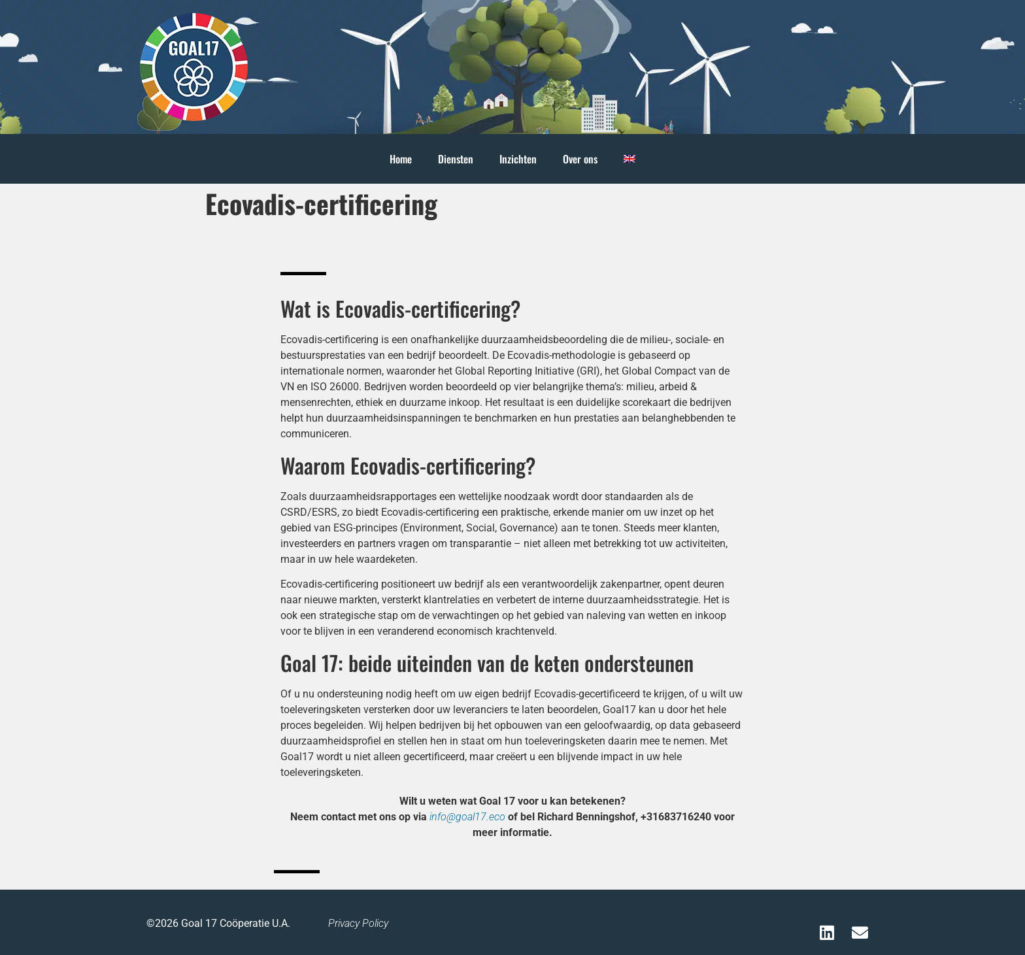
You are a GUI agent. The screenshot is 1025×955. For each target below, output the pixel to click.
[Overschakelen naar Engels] (629, 159)
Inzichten (518, 159)
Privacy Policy (358, 923)
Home (401, 159)
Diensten (455, 159)
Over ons (580, 159)
